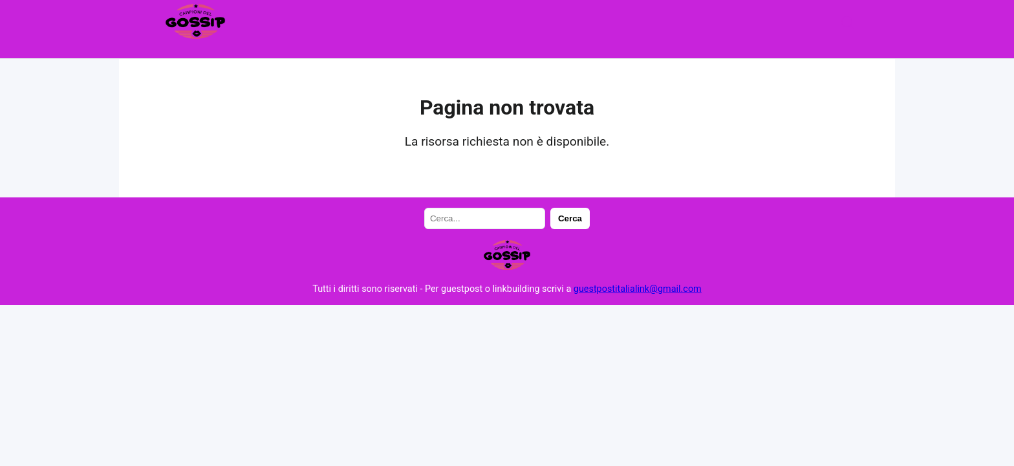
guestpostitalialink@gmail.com (638, 288)
